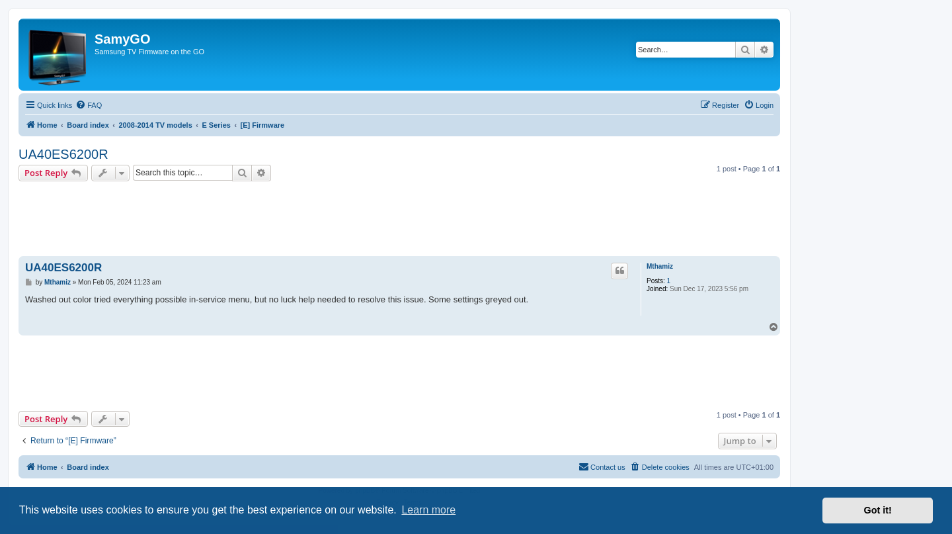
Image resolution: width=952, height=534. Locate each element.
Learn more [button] (428, 509)
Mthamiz (660, 266)
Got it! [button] (878, 510)
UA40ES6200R (63, 154)
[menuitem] (88, 105)
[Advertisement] (399, 214)
